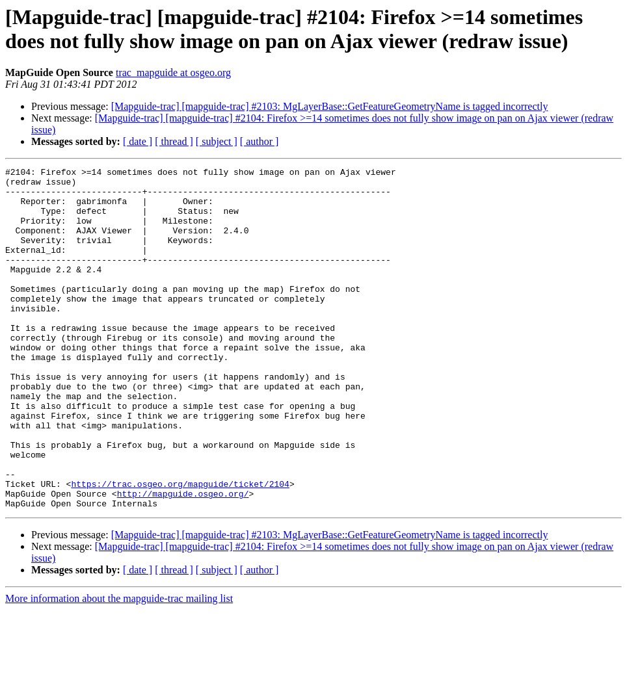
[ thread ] (174, 141)
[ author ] (259, 141)
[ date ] (137, 141)
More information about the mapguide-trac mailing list (119, 666)
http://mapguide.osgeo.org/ (183, 560)
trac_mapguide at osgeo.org (173, 72)
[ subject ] (216, 141)
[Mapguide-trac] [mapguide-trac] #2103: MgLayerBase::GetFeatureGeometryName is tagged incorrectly (329, 106)
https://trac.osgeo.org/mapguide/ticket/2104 (180, 548)
